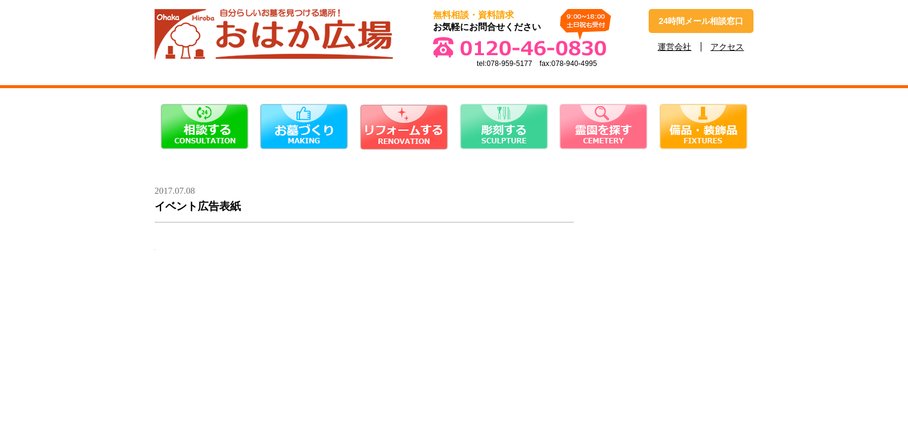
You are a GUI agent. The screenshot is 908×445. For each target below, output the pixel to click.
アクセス (727, 47)
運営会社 (674, 47)
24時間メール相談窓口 (701, 21)
